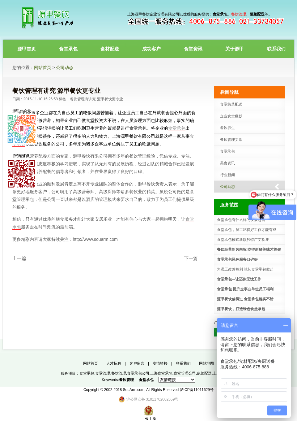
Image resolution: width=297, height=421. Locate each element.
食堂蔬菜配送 (231, 104)
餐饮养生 (227, 128)
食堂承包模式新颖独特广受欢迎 (243, 239)
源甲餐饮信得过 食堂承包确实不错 (245, 299)
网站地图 (206, 363)
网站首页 (42, 67)
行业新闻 (227, 175)
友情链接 (160, 363)
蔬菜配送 (204, 373)
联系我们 (183, 363)
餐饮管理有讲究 (83, 99)
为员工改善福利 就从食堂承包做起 (245, 269)
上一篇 (19, 258)
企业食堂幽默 (231, 116)
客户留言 (136, 363)
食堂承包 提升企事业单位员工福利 (245, 289)
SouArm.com (133, 390)
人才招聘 (113, 363)
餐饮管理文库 (231, 139)
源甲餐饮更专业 (110, 99)
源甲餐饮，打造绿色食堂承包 (241, 309)
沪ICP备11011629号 (197, 390)
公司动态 (64, 67)
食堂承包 (137, 128)
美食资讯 (227, 163)
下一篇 (191, 258)
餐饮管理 (118, 373)
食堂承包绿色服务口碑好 (237, 259)
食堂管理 (102, 373)
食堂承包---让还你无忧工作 (239, 279)
